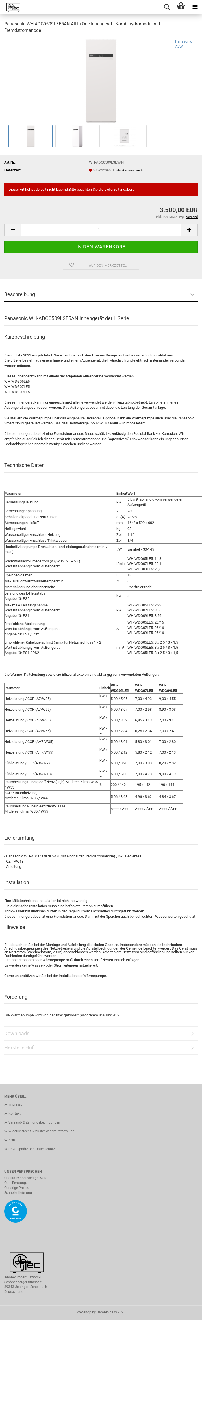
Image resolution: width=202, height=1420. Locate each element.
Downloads (16, 1033)
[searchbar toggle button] (167, 7)
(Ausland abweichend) (127, 170)
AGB (11, 1140)
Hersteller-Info (20, 1048)
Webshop (84, 1312)
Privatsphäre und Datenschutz (31, 1149)
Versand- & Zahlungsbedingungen (34, 1122)
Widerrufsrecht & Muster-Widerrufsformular (41, 1131)
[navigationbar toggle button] (195, 7)
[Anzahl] (101, 230)
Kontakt (14, 1113)
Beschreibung (19, 294)
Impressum (17, 1104)
